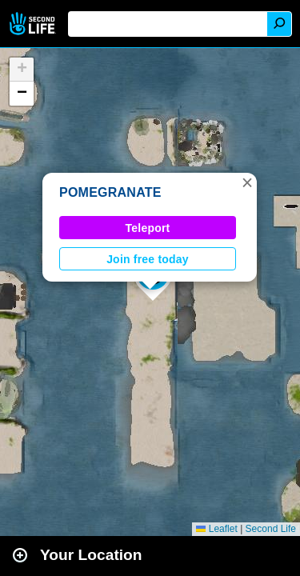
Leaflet (216, 528)
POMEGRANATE (110, 192)
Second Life (34, 23)
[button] (247, 182)
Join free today (147, 259)
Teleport (148, 228)
